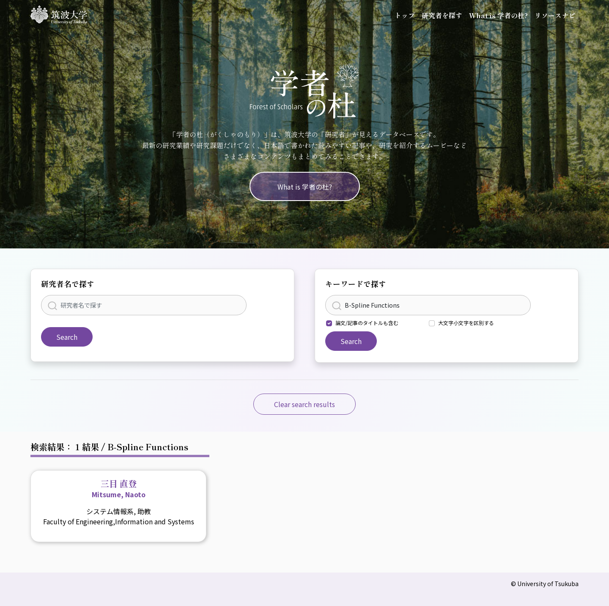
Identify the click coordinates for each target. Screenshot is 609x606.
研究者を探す (442, 15)
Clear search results (304, 404)
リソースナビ (555, 15)
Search (66, 337)
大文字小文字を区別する (466, 322)
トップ (405, 15)
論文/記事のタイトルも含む (366, 322)
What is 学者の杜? (498, 15)
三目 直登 (118, 488)
